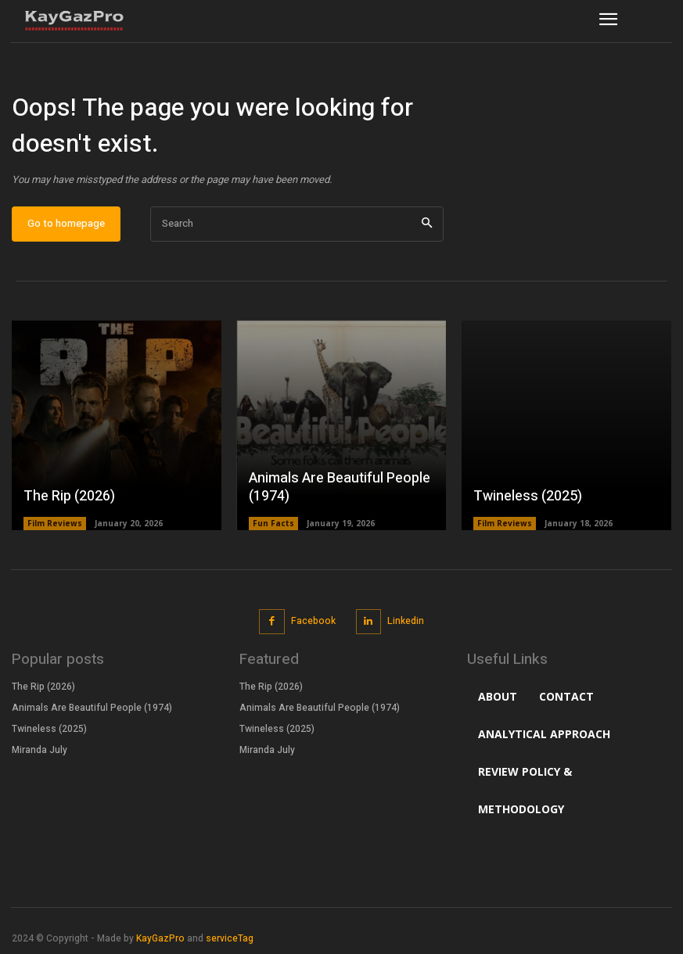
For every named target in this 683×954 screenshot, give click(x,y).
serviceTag (229, 938)
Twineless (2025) (527, 496)
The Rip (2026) (69, 496)
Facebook (313, 621)
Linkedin (405, 621)
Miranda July (39, 749)
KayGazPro (160, 938)
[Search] (427, 224)
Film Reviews (54, 523)
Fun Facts (273, 523)
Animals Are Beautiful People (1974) (339, 487)
